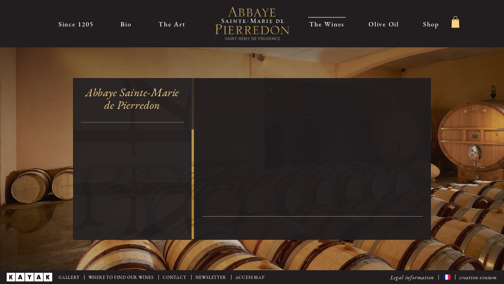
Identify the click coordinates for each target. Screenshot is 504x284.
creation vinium (478, 277)
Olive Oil (384, 23)
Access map (250, 277)
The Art (171, 23)
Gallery (68, 277)
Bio (125, 23)
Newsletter (211, 277)
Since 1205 (75, 23)
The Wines (327, 23)
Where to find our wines (121, 277)
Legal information (412, 277)
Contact (174, 277)
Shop (431, 23)
